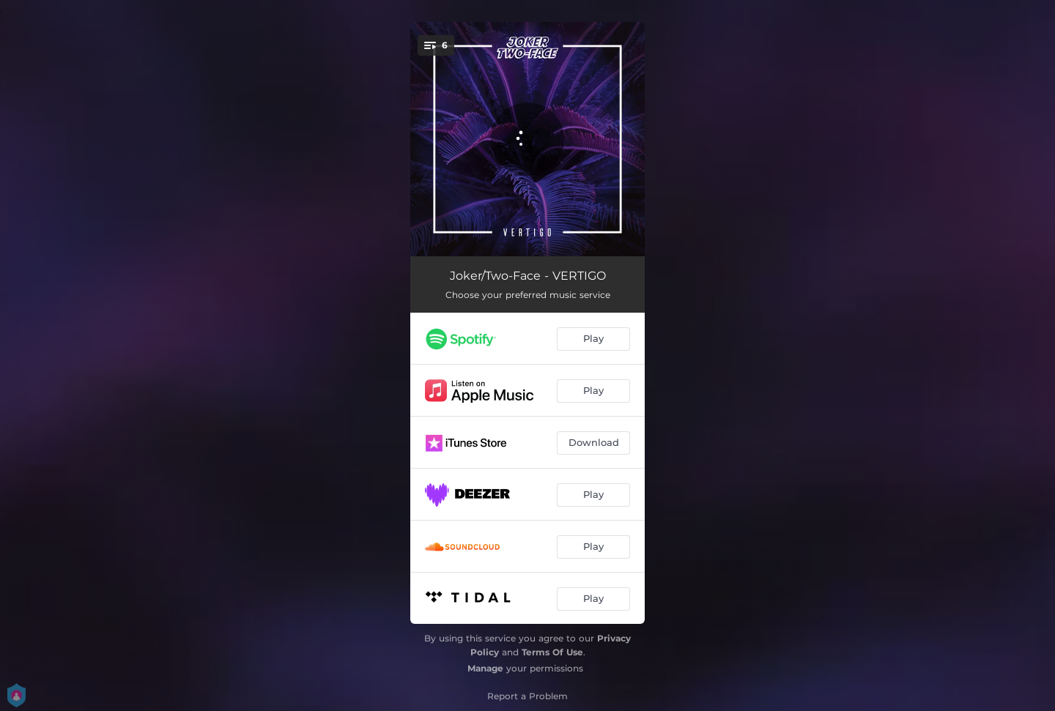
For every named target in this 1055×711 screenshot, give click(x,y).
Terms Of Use (552, 652)
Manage (485, 668)
